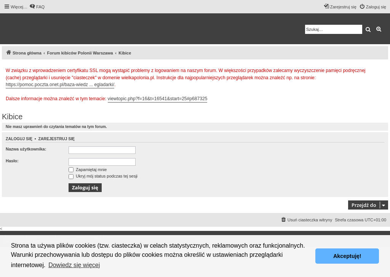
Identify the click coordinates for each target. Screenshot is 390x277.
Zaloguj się (19, 138)
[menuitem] (37, 6)
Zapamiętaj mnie (88, 169)
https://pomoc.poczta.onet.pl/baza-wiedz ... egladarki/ (60, 84)
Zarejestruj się (56, 138)
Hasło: (12, 161)
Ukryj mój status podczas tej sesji (103, 176)
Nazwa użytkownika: (26, 149)
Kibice (12, 116)
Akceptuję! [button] (347, 256)
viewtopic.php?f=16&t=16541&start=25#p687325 (158, 98)
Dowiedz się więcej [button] (74, 265)
